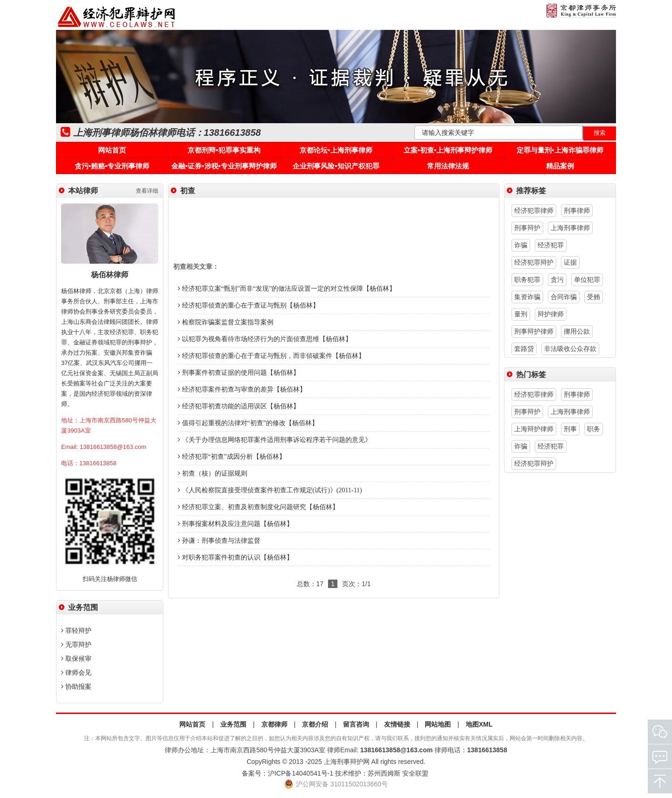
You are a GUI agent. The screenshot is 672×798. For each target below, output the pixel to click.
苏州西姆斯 (384, 773)
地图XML (479, 724)
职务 (593, 429)
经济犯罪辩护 (533, 262)
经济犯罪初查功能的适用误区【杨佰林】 (239, 406)
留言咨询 (356, 724)
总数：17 (310, 584)
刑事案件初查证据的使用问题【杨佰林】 (239, 372)
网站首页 (112, 150)
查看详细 (147, 191)
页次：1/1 (356, 584)
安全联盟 (415, 773)
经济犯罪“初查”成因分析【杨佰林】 (232, 456)
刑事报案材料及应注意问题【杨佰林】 (235, 523)
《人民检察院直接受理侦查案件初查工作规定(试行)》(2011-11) (270, 490)
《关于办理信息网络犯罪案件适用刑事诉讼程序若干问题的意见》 (274, 439)
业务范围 (233, 724)
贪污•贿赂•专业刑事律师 (112, 166)
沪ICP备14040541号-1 (300, 773)
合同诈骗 (564, 297)
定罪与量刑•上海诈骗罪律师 (560, 150)
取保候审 (76, 658)
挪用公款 (577, 331)
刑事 (570, 429)
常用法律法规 (448, 166)
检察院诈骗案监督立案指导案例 (225, 322)
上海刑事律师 (570, 227)
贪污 (557, 279)
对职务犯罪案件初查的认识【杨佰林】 (235, 557)
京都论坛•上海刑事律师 (336, 150)
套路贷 (524, 348)
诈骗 (520, 245)
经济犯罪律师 (533, 210)
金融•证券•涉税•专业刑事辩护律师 (224, 166)
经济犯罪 (551, 245)
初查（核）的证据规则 (212, 473)
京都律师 (274, 724)
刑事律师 (577, 210)
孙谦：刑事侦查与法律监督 (219, 540)
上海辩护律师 (533, 429)
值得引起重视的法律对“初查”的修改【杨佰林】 (248, 423)
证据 (570, 262)
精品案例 (560, 166)
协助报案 (76, 686)
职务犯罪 (527, 279)
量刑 (520, 314)
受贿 (593, 297)
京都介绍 (315, 724)
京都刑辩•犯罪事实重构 (224, 150)
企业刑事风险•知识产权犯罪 (336, 166)
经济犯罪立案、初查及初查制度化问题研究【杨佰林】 (258, 507)
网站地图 (438, 724)
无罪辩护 (76, 644)
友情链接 (397, 724)
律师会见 (76, 672)
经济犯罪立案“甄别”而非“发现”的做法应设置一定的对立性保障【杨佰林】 (287, 288)
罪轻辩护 (76, 630)
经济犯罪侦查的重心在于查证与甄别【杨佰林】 (248, 305)
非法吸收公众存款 (570, 348)
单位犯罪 (587, 279)
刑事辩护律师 (533, 331)
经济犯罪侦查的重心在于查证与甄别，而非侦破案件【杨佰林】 (271, 355)
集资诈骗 (527, 297)
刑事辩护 (527, 227)
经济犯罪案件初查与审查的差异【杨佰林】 (242, 389)
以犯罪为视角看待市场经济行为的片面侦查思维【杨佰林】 (265, 339)
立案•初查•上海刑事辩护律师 (448, 150)
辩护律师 (551, 314)
